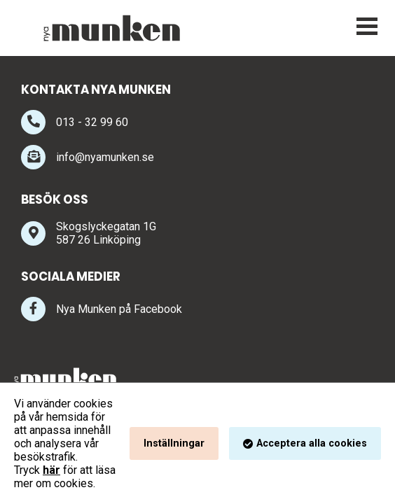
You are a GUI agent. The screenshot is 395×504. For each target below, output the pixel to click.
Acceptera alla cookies (311, 443)
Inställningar (174, 443)
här (51, 470)
